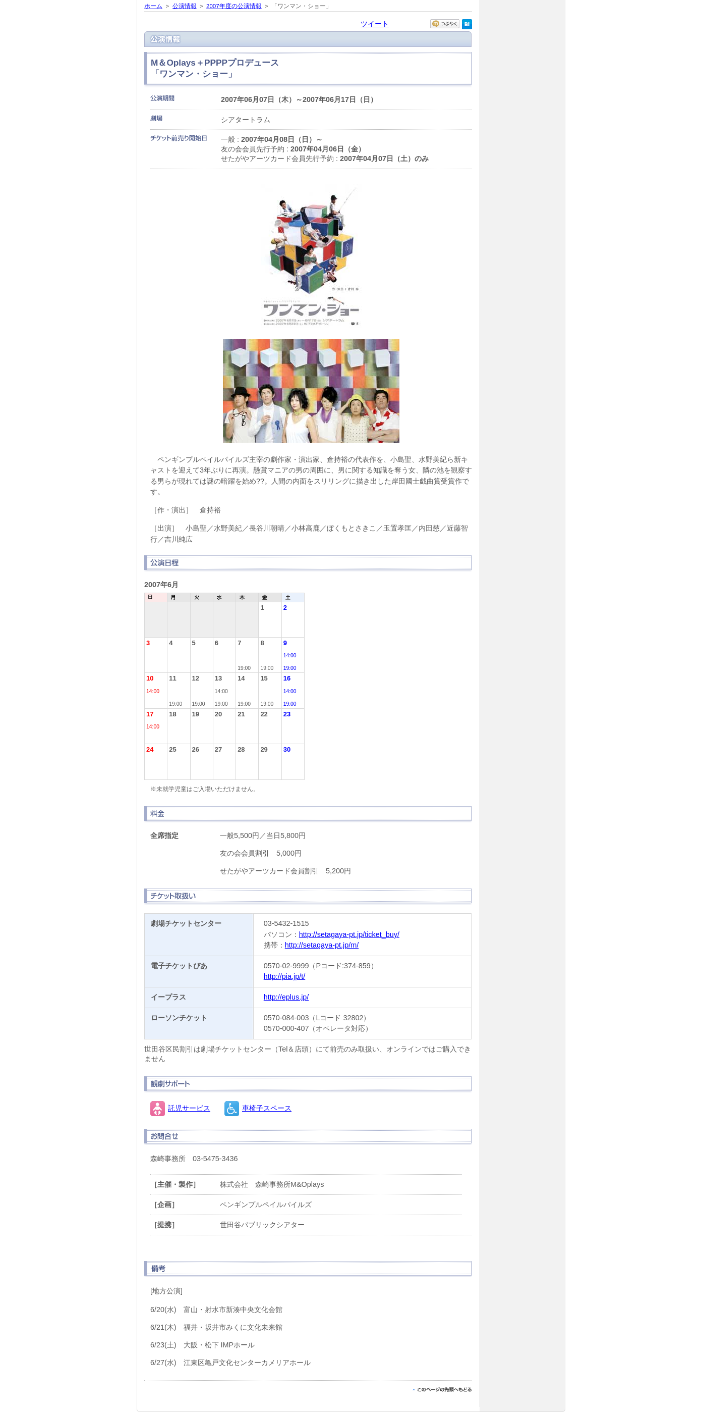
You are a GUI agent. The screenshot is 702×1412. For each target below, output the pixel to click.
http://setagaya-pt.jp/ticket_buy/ (349, 934)
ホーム (153, 6)
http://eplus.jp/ (286, 997)
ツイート (375, 24)
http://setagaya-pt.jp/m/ (322, 945)
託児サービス (189, 1108)
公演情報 (184, 6)
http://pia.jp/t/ (284, 976)
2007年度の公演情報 (234, 6)
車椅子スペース (266, 1108)
